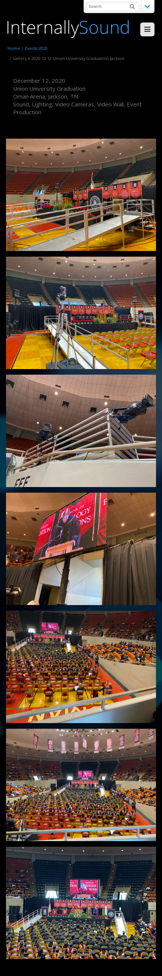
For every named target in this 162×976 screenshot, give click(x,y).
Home (14, 48)
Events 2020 (36, 48)
